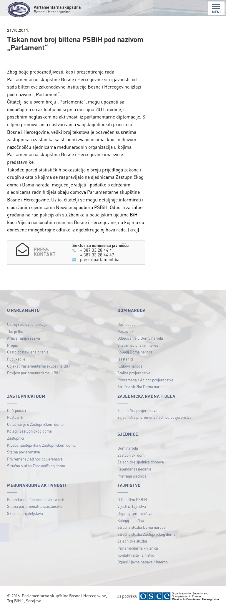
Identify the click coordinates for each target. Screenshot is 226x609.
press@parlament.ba (99, 259)
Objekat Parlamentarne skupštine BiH (38, 365)
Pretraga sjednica (132, 475)
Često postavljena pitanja (28, 351)
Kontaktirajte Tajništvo (135, 555)
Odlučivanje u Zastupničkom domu (35, 424)
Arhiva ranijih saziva (23, 338)
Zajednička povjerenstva (137, 410)
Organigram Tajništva (134, 513)
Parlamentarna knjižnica (137, 547)
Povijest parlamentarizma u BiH (33, 372)
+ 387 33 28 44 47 (97, 254)
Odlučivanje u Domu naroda (140, 338)
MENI (216, 9)
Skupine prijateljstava (25, 513)
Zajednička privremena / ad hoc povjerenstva (154, 417)
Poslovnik (125, 331)
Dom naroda (127, 448)
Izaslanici (125, 358)
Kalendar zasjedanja (134, 468)
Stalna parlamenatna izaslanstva (34, 506)
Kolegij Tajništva (130, 520)
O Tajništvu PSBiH (132, 499)
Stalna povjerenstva (133, 372)
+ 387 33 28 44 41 (97, 250)
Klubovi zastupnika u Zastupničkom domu (41, 445)
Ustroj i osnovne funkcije (27, 324)
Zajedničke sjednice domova (140, 461)
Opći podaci (126, 324)
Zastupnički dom (130, 455)
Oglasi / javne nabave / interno (142, 561)
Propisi (13, 345)
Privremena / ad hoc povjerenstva (35, 458)
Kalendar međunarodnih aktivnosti (35, 499)
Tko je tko (15, 331)
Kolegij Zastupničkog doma (29, 430)
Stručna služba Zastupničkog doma (36, 465)
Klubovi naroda (129, 365)
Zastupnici (15, 438)
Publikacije (16, 358)
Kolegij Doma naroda (134, 351)
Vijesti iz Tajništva (131, 506)
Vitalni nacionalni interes (137, 345)
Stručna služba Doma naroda (141, 386)
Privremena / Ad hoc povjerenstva (145, 379)
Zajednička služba (132, 540)
